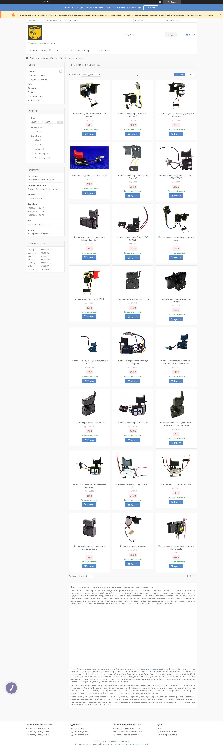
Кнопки (53, 58)
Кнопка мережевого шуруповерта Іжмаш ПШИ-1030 (90, 238)
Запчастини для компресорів (126, 728)
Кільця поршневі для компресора (128, 731)
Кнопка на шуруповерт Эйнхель (176, 484)
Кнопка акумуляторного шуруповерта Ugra (176, 238)
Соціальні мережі (84, 50)
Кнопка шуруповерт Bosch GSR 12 (89, 299)
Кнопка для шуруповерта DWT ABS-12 (89, 175)
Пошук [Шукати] (171, 35)
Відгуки (31, 83)
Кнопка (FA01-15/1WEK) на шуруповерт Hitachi (90, 362)
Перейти (151, 7)
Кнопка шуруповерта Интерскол (133, 422)
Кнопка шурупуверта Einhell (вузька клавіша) (89, 485)
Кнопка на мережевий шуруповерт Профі (176, 300)
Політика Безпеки (36, 96)
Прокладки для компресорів (126, 734)
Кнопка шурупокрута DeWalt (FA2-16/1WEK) (133, 238)
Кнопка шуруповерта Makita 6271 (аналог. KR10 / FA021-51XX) (176, 362)
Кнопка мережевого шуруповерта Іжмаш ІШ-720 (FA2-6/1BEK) (176, 423)
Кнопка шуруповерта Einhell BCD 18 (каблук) (89, 114)
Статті (30, 92)
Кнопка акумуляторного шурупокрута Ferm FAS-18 (176, 114)
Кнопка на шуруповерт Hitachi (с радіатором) (133, 362)
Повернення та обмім (37, 79)
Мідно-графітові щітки (167, 734)
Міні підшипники (77, 728)
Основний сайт (104, 50)
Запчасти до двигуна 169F (38, 734)
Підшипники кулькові (79, 731)
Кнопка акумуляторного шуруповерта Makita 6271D (176, 547)
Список (192, 74)
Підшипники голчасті (79, 734)
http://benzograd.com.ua (38, 224)
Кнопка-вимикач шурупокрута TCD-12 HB (132, 485)
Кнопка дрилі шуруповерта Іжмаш (133, 299)
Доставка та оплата (37, 75)
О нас (55, 50)
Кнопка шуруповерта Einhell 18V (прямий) (133, 114)
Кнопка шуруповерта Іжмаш (133, 546)
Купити (90, 134)
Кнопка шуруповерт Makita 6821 (90, 422)
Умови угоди (33, 100)
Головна (32, 50)
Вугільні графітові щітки (167, 731)
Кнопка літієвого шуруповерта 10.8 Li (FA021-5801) (176, 176)
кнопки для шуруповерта (146, 669)
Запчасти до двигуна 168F (38, 731)
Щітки (159, 728)
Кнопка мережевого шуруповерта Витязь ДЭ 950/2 (90, 547)
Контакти (67, 50)
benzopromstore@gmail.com (40, 233)
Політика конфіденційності (136, 744)
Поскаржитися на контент (112, 744)
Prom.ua (125, 741)
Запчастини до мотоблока (38, 728)
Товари (44, 50)
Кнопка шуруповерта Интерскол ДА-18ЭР (133, 176)
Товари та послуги (39, 58)
